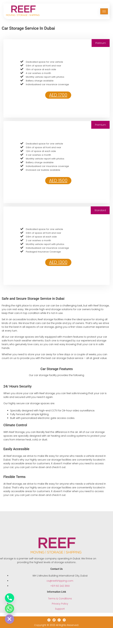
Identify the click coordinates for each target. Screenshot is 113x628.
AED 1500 (58, 181)
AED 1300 (58, 262)
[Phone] (9, 598)
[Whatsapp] (9, 608)
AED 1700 (58, 95)
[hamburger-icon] (104, 10)
